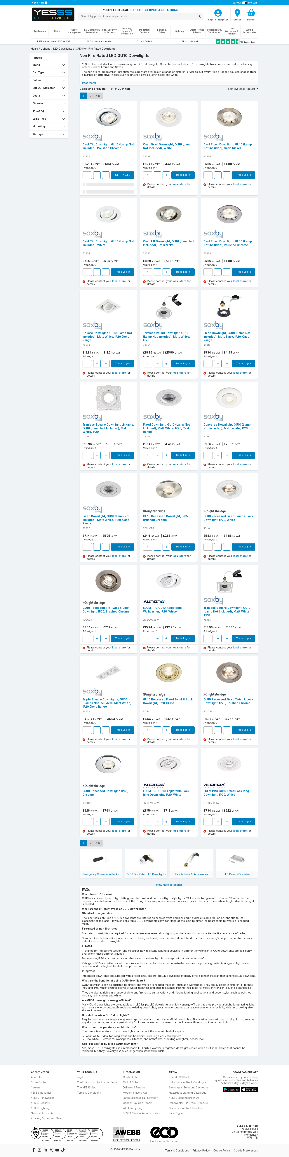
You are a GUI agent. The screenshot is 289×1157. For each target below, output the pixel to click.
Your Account (87, 1072)
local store (180, 184)
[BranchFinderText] (237, 14)
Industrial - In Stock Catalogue (187, 1082)
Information (131, 1072)
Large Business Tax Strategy (140, 1097)
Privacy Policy (201, 1150)
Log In (80, 1077)
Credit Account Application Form (97, 1082)
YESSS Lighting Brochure (184, 1097)
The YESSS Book (179, 1077)
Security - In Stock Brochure (186, 1108)
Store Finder (38, 1082)
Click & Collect (131, 1082)
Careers (35, 1087)
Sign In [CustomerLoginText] (212, 19)
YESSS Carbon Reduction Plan (141, 1113)
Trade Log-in (183, 174)
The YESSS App (86, 1087)
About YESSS (40, 1072)
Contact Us (130, 1077)
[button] (48, 65)
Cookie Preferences (246, 1150)
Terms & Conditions (89, 1092)
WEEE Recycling (132, 1108)
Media (173, 1072)
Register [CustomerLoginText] (223, 19)
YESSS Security (40, 1103)
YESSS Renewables (42, 1097)
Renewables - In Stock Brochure (188, 1103)
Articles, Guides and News (47, 1118)
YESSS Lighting (40, 1108)
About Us (36, 1077)
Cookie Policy (221, 1150)
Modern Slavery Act (135, 1092)
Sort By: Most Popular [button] (242, 88)
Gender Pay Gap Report (137, 1103)
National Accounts (42, 1113)
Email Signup (176, 1113)
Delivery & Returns (134, 1087)
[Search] (199, 16)
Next (99, 95)
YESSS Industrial (41, 1092)
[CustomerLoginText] (218, 12)
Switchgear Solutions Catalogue (188, 1087)
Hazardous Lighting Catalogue (187, 1092)
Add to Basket (123, 175)
